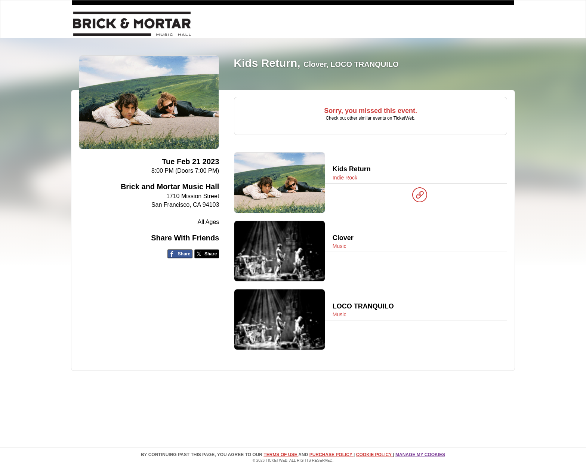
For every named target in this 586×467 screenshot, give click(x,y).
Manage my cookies (420, 454)
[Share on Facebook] (179, 254)
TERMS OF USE (280, 454)
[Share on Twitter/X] (206, 254)
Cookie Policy (374, 454)
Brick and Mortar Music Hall (170, 186)
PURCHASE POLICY (331, 454)
